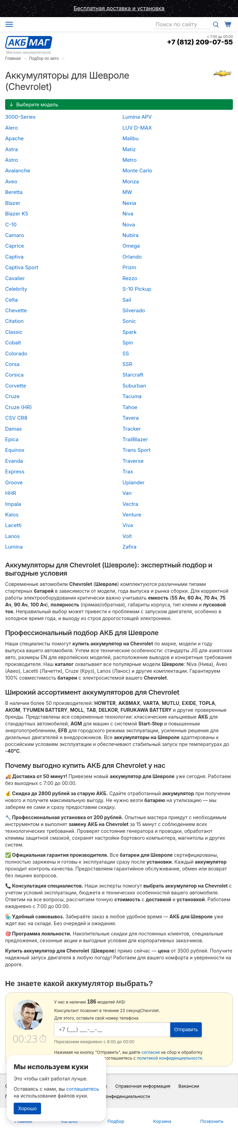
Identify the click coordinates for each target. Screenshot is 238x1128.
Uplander (133, 482)
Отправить (186, 1029)
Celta (11, 300)
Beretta (14, 192)
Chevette (16, 310)
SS (125, 353)
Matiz (129, 149)
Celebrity (16, 289)
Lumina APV (137, 117)
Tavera (130, 418)
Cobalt (13, 342)
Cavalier (15, 278)
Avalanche (17, 170)
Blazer (12, 203)
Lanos (12, 536)
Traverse (133, 461)
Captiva (14, 256)
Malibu (130, 138)
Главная (13, 58)
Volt (127, 536)
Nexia (129, 203)
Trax (127, 471)
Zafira (129, 546)
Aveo (11, 181)
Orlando (132, 256)
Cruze (12, 396)
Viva (127, 525)
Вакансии (188, 1086)
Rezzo (129, 278)
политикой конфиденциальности (169, 1058)
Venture (131, 514)
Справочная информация (142, 1086)
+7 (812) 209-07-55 (200, 42)
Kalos (11, 514)
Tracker (131, 428)
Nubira (130, 235)
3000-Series (20, 117)
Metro (129, 160)
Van (127, 493)
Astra (11, 149)
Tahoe (129, 407)
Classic (14, 332)
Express (14, 471)
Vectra (130, 504)
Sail (126, 300)
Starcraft (132, 374)
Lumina (14, 546)
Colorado (16, 353)
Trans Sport (136, 450)
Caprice (14, 245)
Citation (14, 321)
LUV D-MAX (137, 127)
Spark (129, 332)
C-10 (10, 224)
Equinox (14, 450)
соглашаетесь (82, 1089)
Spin (127, 342)
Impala (13, 504)
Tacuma (132, 396)
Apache (14, 138)
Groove (14, 482)
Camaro (14, 235)
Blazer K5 (16, 213)
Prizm (129, 267)
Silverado (133, 310)
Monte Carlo (137, 170)
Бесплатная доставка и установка (119, 8)
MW (127, 192)
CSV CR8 (16, 418)
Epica (11, 439)
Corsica (14, 374)
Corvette (15, 385)
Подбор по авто (44, 58)
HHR (10, 493)
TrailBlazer (135, 439)
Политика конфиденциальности (115, 1096)
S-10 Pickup (136, 289)
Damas (13, 428)
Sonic (129, 321)
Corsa (12, 364)
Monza (130, 181)
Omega (131, 245)
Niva (127, 213)
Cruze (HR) (18, 407)
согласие (151, 1052)
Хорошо (27, 1108)
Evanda (14, 461)
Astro (11, 160)
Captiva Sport (21, 267)
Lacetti (13, 525)
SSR (127, 364)
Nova (128, 224)
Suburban (134, 385)
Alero (11, 127)
